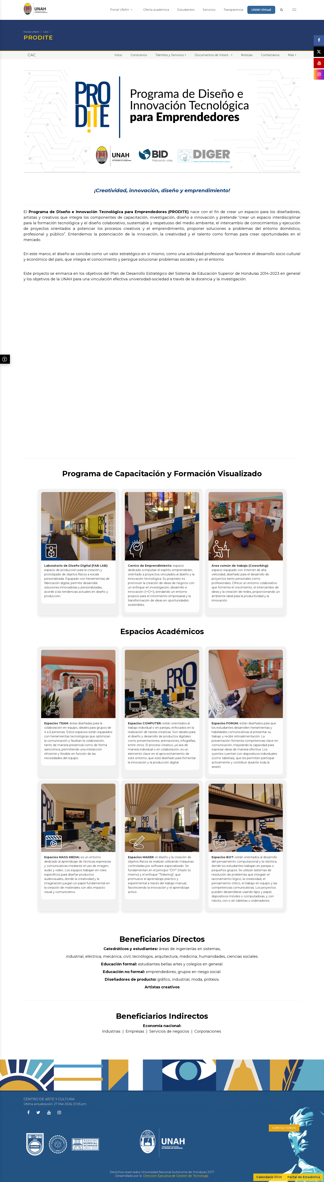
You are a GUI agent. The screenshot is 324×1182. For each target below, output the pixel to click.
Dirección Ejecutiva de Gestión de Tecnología (175, 1176)
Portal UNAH (121, 10)
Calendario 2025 (269, 1177)
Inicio (118, 55)
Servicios (209, 10)
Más (292, 55)
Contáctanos (270, 55)
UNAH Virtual (261, 10)
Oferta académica (156, 10)
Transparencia (233, 10)
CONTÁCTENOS (284, 1127)
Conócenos (139, 55)
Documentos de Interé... (213, 55)
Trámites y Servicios (170, 55)
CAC (46, 31)
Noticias (247, 55)
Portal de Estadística (303, 1177)
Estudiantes (185, 10)
